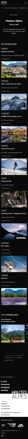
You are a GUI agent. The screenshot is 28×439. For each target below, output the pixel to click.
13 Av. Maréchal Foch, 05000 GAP (10, 412)
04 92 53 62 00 (5, 415)
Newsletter (4, 403)
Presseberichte (5, 406)
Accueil (15, 15)
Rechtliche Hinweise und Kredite (9, 430)
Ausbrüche (22, 8)
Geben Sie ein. (6, 58)
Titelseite (7, 8)
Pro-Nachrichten (5, 408)
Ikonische (15, 8)
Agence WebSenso (2, 436)
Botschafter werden (7, 420)
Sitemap (3, 433)
